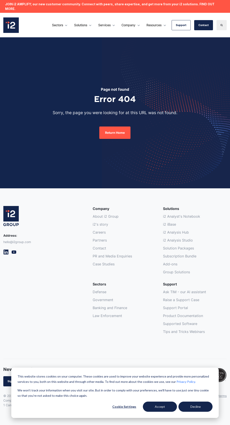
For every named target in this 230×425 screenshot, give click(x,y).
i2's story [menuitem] (100, 224)
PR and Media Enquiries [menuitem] (112, 256)
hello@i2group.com (17, 242)
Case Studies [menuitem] (104, 264)
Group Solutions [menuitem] (176, 272)
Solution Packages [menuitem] (178, 248)
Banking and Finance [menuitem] (110, 308)
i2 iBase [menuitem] (169, 224)
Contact (203, 25)
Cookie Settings (124, 406)
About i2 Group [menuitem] (106, 216)
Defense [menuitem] (99, 292)
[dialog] (115, 393)
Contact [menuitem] (99, 248)
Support (181, 25)
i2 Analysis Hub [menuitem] (176, 232)
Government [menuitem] (103, 300)
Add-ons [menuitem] (170, 264)
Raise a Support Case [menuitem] (181, 300)
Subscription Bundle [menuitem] (179, 256)
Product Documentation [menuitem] (183, 316)
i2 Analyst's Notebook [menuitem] (181, 216)
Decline (195, 406)
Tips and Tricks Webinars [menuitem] (184, 332)
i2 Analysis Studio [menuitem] (178, 240)
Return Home (115, 132)
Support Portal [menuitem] (175, 308)
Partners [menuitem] (100, 240)
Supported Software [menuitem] (180, 324)
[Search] (222, 25)
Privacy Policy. (186, 381)
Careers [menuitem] (99, 232)
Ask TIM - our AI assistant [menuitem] (184, 292)
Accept (160, 406)
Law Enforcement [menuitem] (107, 316)
